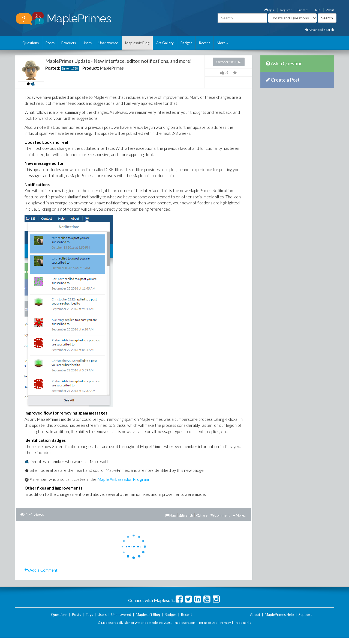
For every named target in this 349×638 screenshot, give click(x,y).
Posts (50, 43)
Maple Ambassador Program (123, 479)
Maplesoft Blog (137, 43)
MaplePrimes (112, 67)
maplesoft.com (184, 622)
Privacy (225, 622)
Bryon (66, 68)
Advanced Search (319, 29)
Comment (220, 515)
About (330, 9)
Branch (186, 515)
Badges (186, 43)
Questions (30, 43)
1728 (74, 68)
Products (68, 43)
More (222, 43)
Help (317, 9)
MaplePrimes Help (279, 614)
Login (269, 9)
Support (303, 9)
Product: (90, 67)
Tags (89, 614)
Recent (204, 43)
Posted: (52, 67)
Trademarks (242, 622)
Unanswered (108, 43)
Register (285, 9)
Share (201, 515)
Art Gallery (165, 43)
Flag (170, 515)
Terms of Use (207, 622)
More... (239, 515)
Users (87, 43)
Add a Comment (41, 570)
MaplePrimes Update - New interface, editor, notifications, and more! (118, 61)
